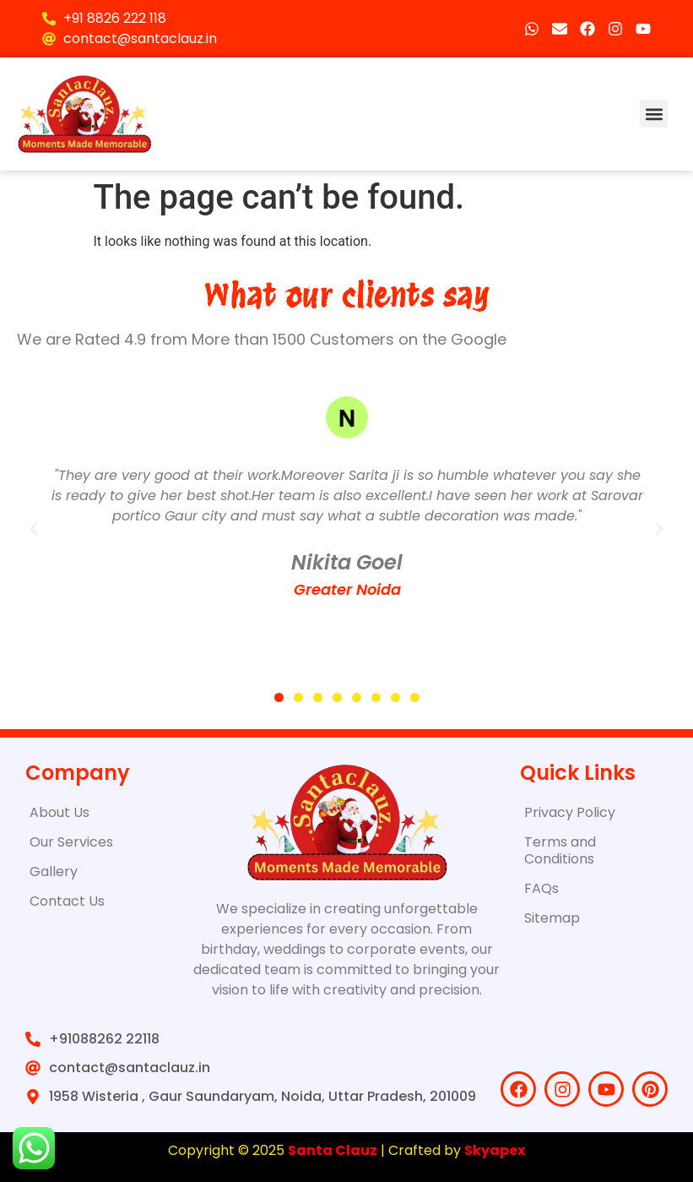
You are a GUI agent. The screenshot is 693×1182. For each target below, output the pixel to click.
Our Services (71, 842)
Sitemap (552, 918)
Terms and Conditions (560, 850)
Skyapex (494, 1150)
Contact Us (67, 901)
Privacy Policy (569, 812)
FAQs (541, 888)
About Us (59, 812)
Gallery (54, 871)
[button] (654, 114)
